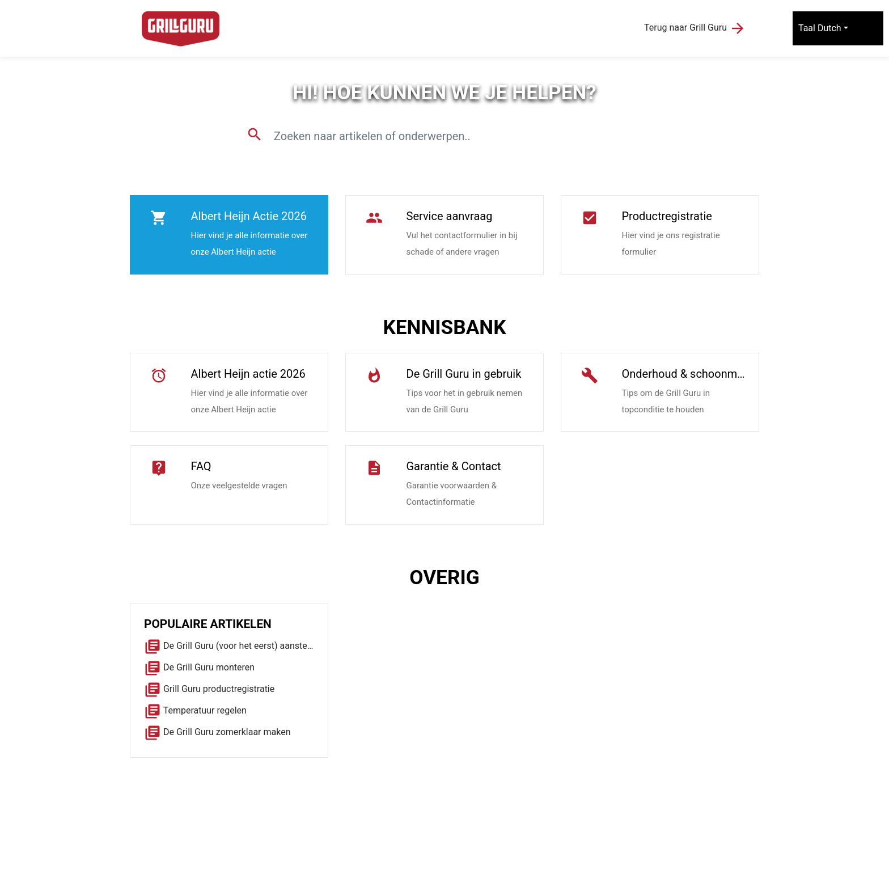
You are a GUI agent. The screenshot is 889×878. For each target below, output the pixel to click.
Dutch (829, 28)
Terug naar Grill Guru (695, 28)
